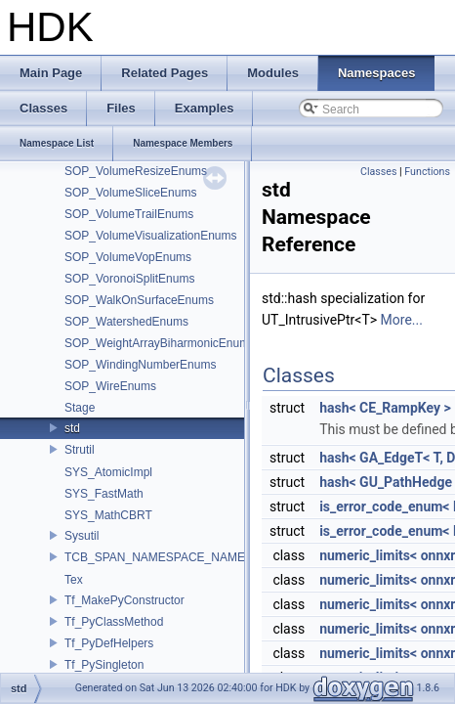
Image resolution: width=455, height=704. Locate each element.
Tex (73, 580)
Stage (79, 408)
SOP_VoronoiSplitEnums (129, 279)
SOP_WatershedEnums (126, 322)
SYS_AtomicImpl (108, 472)
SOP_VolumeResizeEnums (135, 171)
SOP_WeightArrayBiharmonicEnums (159, 343)
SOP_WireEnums (110, 386)
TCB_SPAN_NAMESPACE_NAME (154, 557)
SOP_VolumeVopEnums (127, 257)
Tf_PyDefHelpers (108, 643)
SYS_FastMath (104, 494)
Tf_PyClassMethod (113, 622)
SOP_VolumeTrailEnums (128, 214)
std (72, 428)
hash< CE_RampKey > (385, 408)
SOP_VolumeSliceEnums (130, 192)
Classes (378, 171)
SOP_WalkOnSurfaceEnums (139, 300)
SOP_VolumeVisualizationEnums (150, 235)
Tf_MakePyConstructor (124, 600)
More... (402, 320)
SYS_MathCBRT (108, 515)
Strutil (79, 450)
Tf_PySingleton (104, 665)
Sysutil (81, 536)
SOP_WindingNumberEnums (140, 365)
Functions (427, 171)
